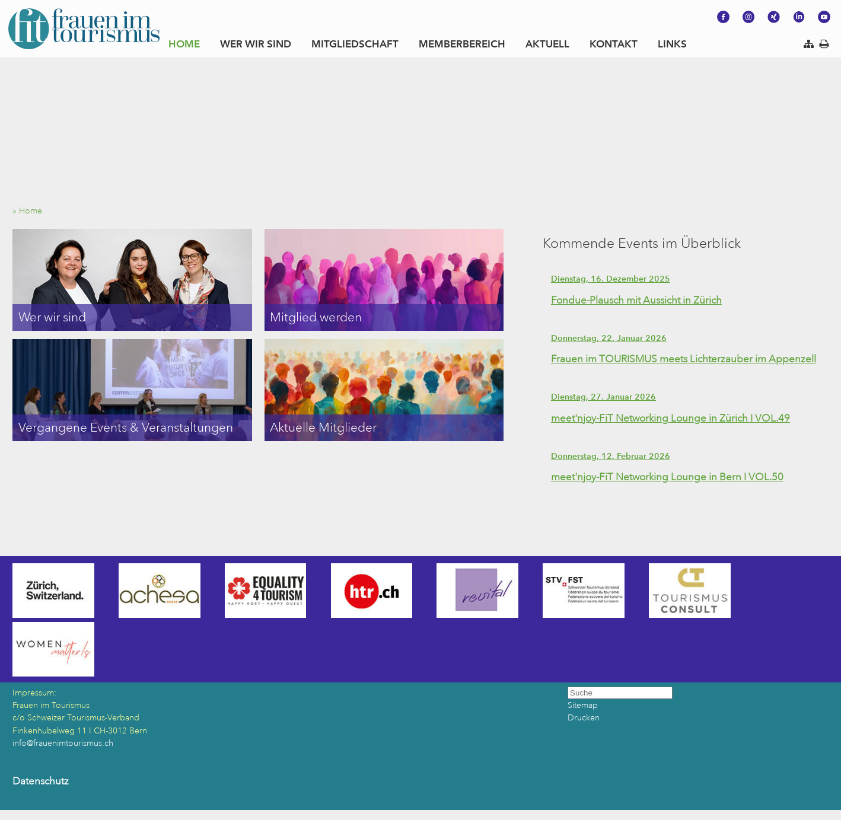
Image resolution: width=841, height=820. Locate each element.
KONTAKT (614, 44)
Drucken (584, 718)
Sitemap (583, 705)
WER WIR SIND (255, 44)
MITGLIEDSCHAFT (355, 44)
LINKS (672, 44)
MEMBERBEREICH (462, 44)
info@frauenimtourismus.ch (62, 743)
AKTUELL (547, 44)
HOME (184, 44)
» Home (30, 211)
